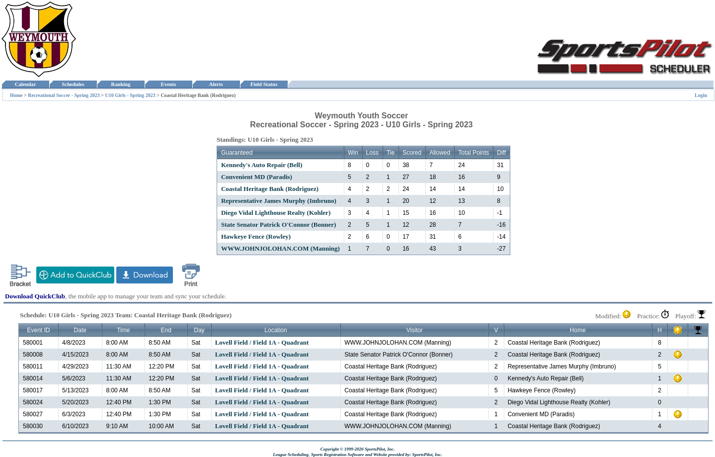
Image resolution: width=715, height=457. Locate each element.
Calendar (25, 84)
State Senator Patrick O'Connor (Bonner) (278, 224)
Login (701, 95)
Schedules (73, 84)
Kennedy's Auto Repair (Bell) (261, 165)
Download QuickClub (35, 296)
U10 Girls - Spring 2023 (130, 95)
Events (168, 84)
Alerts (216, 84)
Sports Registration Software (337, 454)
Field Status (264, 84)
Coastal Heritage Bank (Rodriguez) (269, 188)
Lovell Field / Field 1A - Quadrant (262, 342)
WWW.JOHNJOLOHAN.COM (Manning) (280, 248)
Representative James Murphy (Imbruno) (278, 200)
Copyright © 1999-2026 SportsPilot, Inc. (357, 449)
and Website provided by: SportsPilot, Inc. (403, 454)
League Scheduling (291, 454)
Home (16, 95)
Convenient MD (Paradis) (256, 177)
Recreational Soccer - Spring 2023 (64, 95)
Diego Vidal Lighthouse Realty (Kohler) (275, 212)
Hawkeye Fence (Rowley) (256, 236)
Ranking (120, 84)
